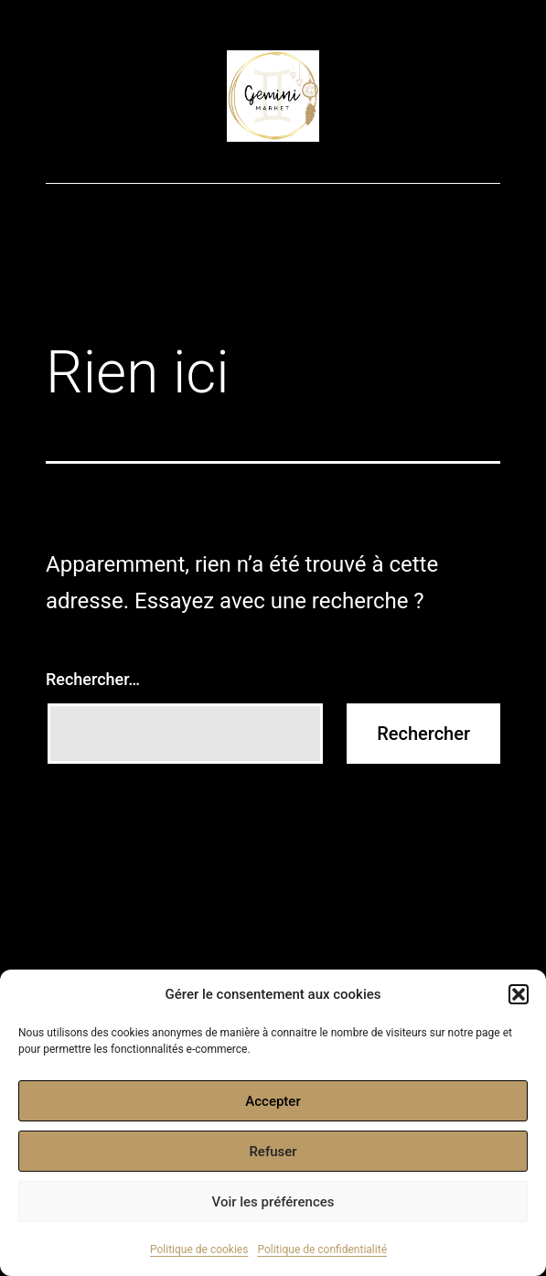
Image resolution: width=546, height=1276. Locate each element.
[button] (518, 994)
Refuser (272, 1151)
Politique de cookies (199, 1249)
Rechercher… (93, 679)
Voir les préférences (273, 1202)
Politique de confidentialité (322, 1249)
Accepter (272, 1101)
